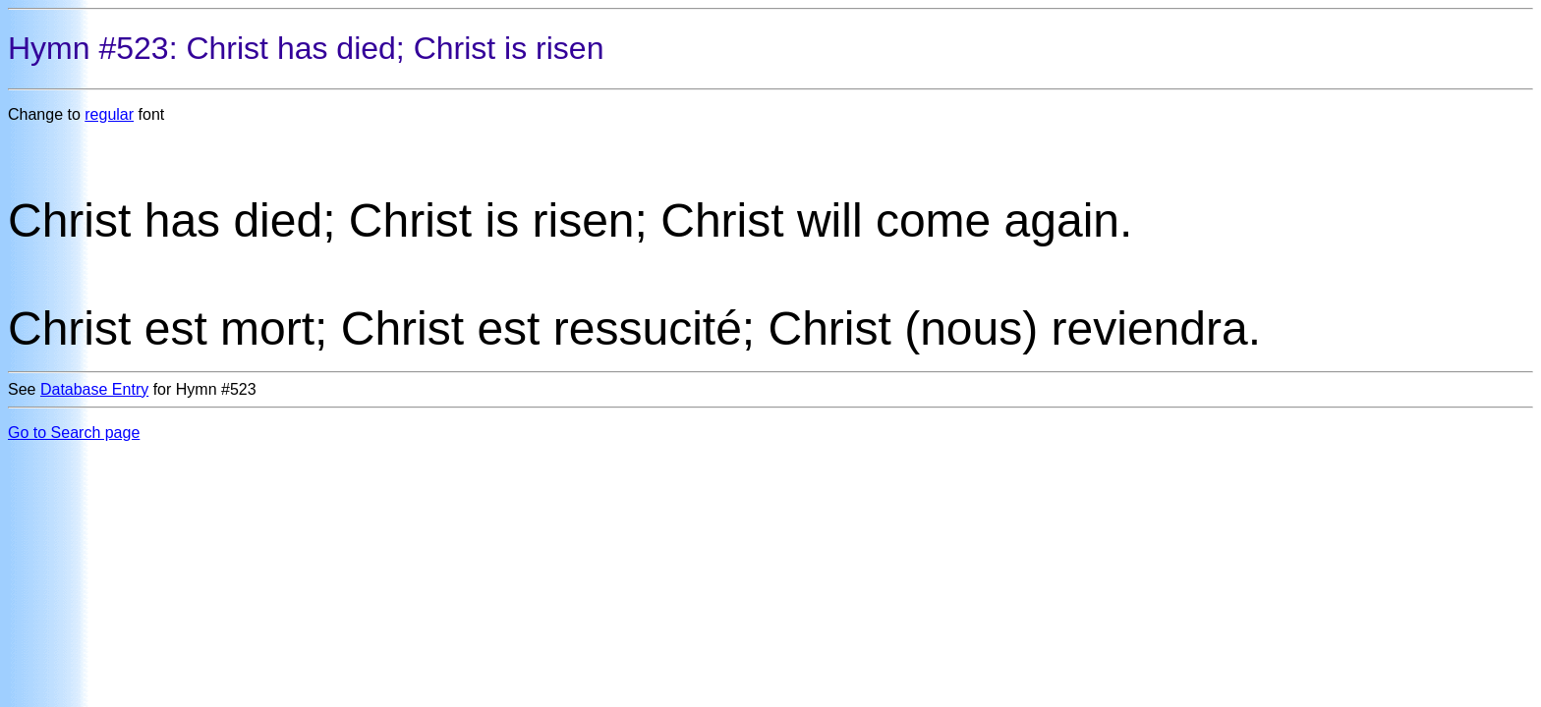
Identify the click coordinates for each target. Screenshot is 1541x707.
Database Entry (94, 389)
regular (109, 114)
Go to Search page (74, 432)
